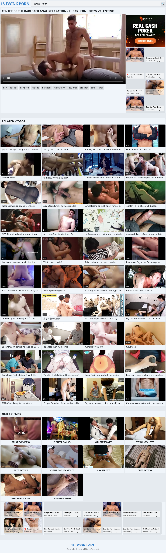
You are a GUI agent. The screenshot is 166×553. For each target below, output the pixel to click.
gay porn (24, 87)
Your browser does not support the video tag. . (63, 49)
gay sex (13, 87)
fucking (35, 87)
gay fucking (60, 87)
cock (93, 87)
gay (5, 87)
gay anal (73, 87)
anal (101, 87)
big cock (84, 87)
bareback (46, 87)
